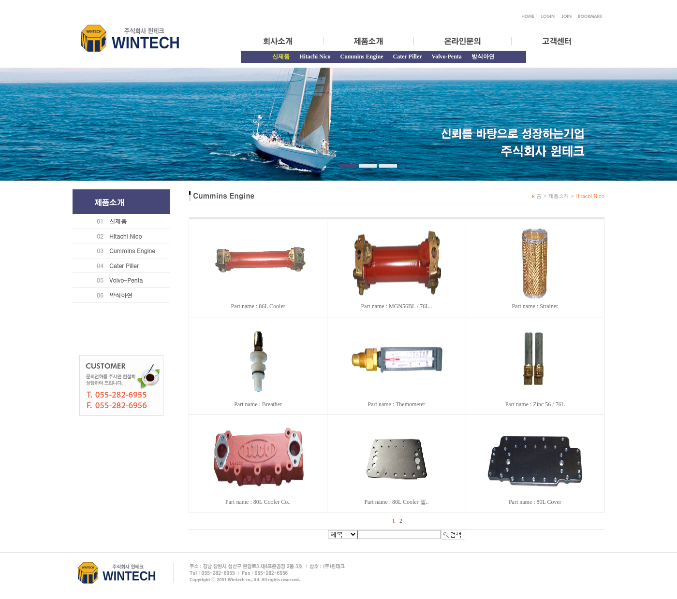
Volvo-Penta (447, 56)
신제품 (118, 221)
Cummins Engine (361, 56)
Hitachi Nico (314, 56)
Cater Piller (407, 56)
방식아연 (483, 56)
